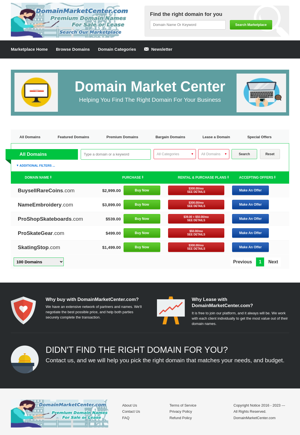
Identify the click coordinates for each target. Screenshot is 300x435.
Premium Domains (122, 137)
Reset (270, 154)
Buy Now (142, 190)
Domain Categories (117, 49)
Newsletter (158, 49)
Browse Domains (73, 49)
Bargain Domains (170, 137)
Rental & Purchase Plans (203, 177)
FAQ (125, 418)
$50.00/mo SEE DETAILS (196, 233)
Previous (242, 261)
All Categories (168, 154)
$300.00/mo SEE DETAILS (196, 190)
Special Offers (259, 137)
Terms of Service (182, 405)
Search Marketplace (251, 25)
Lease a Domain (216, 137)
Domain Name (38, 177)
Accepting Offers (257, 177)
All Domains (29, 137)
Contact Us (131, 411)
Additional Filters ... (37, 165)
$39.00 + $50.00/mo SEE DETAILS (196, 218)
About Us (129, 405)
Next (273, 261)
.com (46, 190)
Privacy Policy (180, 411)
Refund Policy (180, 418)
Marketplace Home (29, 49)
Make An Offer (250, 190)
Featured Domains (73, 137)
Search (244, 154)
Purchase (132, 177)
